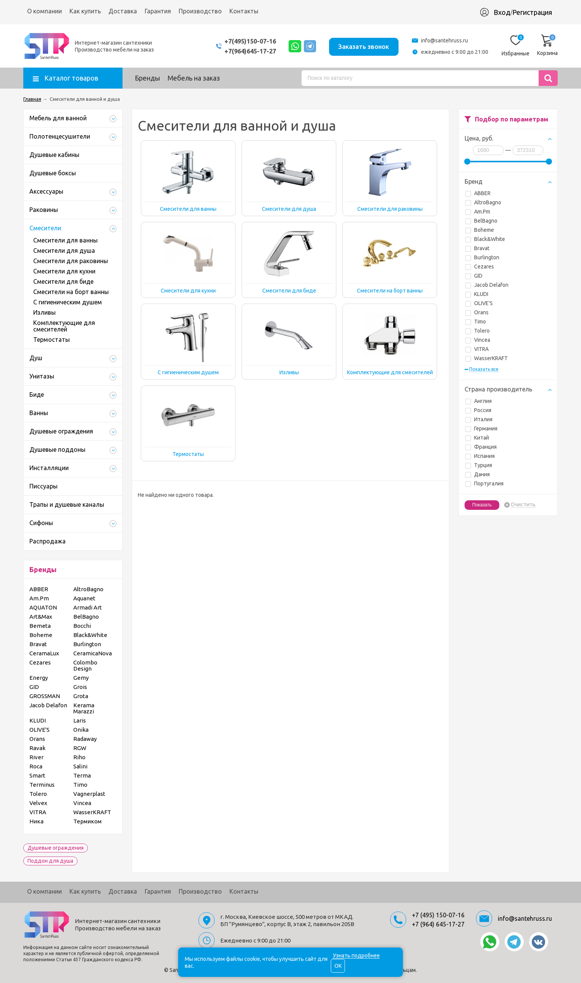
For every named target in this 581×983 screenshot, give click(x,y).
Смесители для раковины (70, 260)
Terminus (42, 784)
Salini (80, 766)
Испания (480, 456)
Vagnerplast (89, 794)
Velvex (38, 803)
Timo (475, 322)
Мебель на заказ (194, 78)
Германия (481, 428)
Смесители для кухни (64, 271)
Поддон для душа (50, 861)
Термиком (87, 821)
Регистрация (532, 12)
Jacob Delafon (486, 285)
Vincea (477, 340)
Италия (478, 419)
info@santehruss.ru (444, 40)
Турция (478, 465)
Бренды (147, 78)
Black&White (485, 239)
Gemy (81, 677)
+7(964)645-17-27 (242, 51)
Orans (477, 312)
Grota (80, 696)
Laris (79, 720)
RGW (79, 748)
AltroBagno (483, 202)
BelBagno (481, 221)
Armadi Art (87, 607)
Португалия (484, 483)
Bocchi (82, 625)
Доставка (122, 11)
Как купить (85, 11)
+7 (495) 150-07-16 (438, 915)
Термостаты (51, 339)
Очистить (523, 505)
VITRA (477, 349)
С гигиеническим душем (67, 302)
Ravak (37, 748)
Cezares (479, 267)
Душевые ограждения (55, 848)
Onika (81, 729)
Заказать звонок (362, 45)
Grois (80, 687)
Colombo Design (85, 665)
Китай (477, 438)
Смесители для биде (63, 281)
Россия (478, 410)
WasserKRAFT (486, 358)
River (36, 757)
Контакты (243, 11)
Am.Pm (477, 212)
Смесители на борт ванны (71, 291)
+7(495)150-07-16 (242, 41)
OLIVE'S (479, 303)
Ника (36, 821)
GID (474, 276)
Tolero (477, 331)
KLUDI (476, 294)
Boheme (479, 230)
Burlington (482, 257)
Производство (200, 11)
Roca (35, 766)
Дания (477, 474)
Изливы (44, 312)
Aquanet (84, 598)
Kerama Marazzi (83, 708)
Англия (478, 401)
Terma (82, 775)
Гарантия (158, 11)
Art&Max (40, 616)
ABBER (478, 193)
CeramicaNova (92, 653)
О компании (44, 11)
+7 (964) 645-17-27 (438, 924)
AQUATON (43, 607)
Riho (79, 757)
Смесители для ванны (65, 240)
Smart (37, 775)
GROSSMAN (44, 696)
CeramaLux (44, 653)
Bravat (477, 248)
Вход (502, 12)
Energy (38, 677)
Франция (481, 447)
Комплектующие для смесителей (64, 326)
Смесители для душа (64, 250)
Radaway (85, 739)
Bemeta (40, 625)
